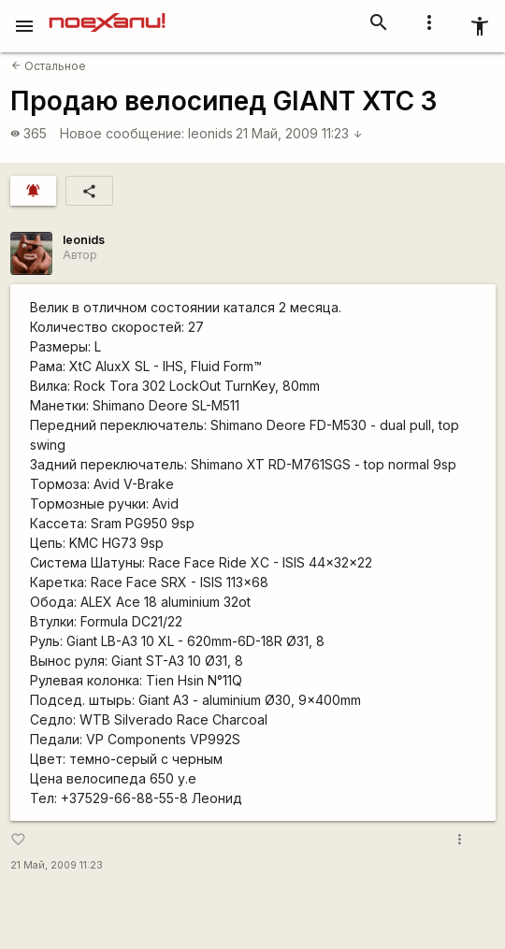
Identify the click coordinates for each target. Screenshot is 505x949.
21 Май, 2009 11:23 (299, 133)
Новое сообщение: (122, 133)
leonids (210, 133)
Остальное (48, 66)
